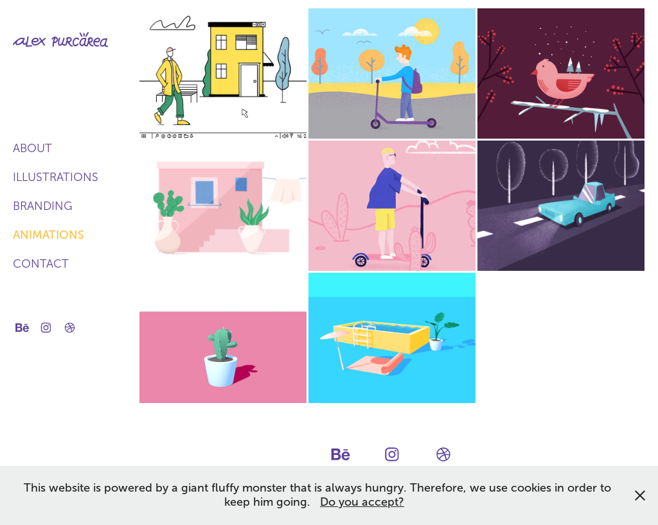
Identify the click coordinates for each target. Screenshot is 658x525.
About (32, 148)
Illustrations (55, 177)
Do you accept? (362, 501)
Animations (48, 234)
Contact (41, 263)
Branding (43, 206)
